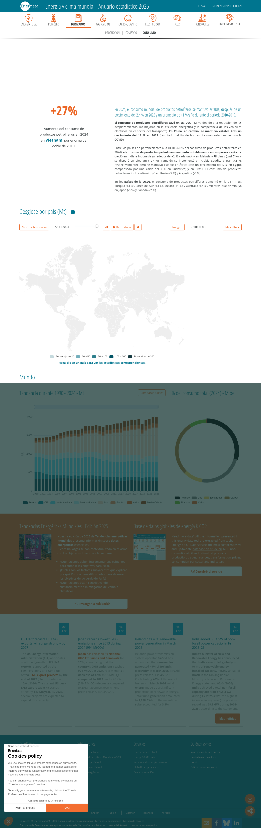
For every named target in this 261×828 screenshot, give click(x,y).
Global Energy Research (147, 766)
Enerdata (38, 820)
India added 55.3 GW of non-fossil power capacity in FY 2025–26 (213, 643)
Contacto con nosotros (203, 756)
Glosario (202, 6)
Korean (166, 812)
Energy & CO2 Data (144, 756)
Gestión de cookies (133, 820)
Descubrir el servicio (206, 571)
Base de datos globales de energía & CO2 (170, 526)
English (95, 812)
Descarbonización (144, 772)
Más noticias (227, 718)
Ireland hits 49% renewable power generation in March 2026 (155, 643)
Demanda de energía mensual (150, 761)
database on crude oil (207, 549)
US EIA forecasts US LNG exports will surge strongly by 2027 (43, 643)
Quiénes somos (201, 744)
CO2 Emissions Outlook (89, 766)
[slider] (96, 226)
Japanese (148, 812)
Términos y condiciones (108, 820)
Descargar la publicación (92, 603)
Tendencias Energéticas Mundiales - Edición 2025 (63, 526)
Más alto (232, 227)
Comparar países (152, 393)
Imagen (177, 227)
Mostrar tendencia (34, 227)
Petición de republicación (204, 766)
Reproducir (122, 227)
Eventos (195, 761)
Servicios (140, 744)
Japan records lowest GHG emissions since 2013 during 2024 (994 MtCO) (99, 643)
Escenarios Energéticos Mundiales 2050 (98, 756)
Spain (113, 812)
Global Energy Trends (88, 751)
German (130, 812)
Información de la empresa (206, 751)
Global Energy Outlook (88, 761)
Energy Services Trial (145, 751)
